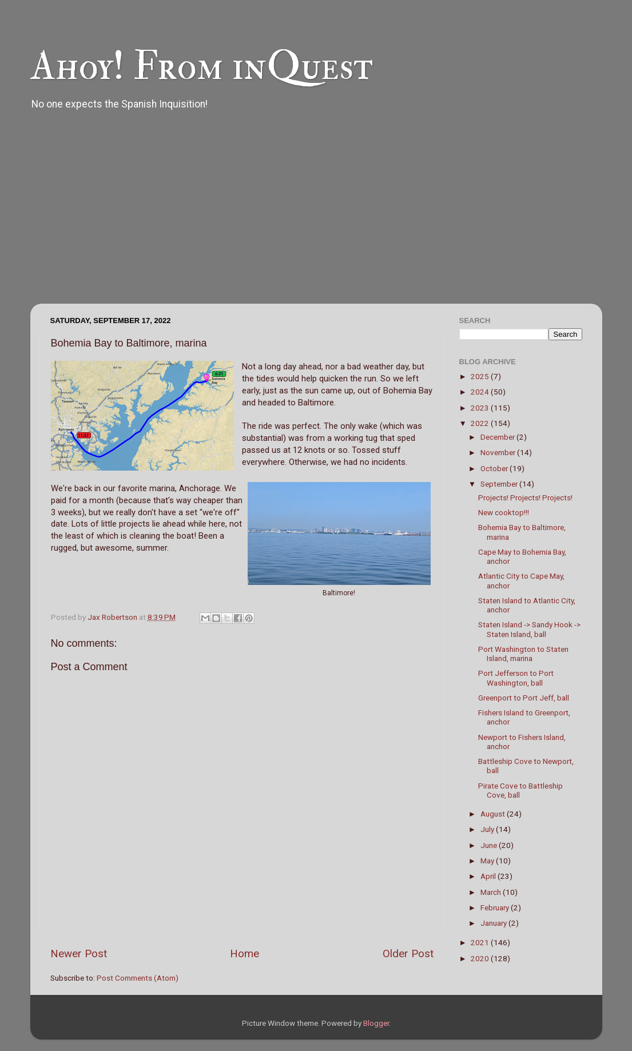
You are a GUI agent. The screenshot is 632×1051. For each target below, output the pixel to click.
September (499, 483)
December (498, 436)
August (493, 813)
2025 (481, 376)
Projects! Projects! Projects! (525, 497)
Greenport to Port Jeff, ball (523, 697)
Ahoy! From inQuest (201, 66)
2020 (481, 958)
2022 (481, 423)
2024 (481, 391)
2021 (481, 942)
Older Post (408, 953)
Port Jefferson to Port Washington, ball (516, 677)
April (489, 876)
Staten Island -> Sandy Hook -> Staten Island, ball (529, 629)
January (494, 922)
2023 (481, 407)
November (498, 452)
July (488, 829)
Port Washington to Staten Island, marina (523, 653)
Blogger (376, 1023)
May (488, 860)
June (489, 845)
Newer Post (78, 953)
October (495, 468)
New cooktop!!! (503, 512)
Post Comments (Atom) (137, 977)
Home (244, 953)
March (491, 892)
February (495, 907)
